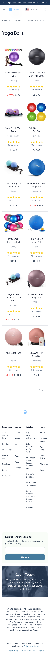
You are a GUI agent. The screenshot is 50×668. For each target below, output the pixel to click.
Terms (42, 470)
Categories (17, 20)
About (42, 433)
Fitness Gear (32, 20)
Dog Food (6, 464)
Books (4, 470)
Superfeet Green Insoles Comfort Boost (30, 463)
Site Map (44, 464)
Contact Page (12, 651)
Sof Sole (5, 444)
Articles (29, 507)
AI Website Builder (32, 646)
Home (4, 20)
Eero (17, 444)
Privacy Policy (28, 651)
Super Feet (7, 450)
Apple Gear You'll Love (6, 435)
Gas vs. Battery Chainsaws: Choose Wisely (31, 496)
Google (18, 456)
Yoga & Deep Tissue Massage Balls (13, 297)
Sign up (25, 557)
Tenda (17, 438)
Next (41, 390)
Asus (17, 462)
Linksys (18, 450)
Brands (18, 468)
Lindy (17, 433)
